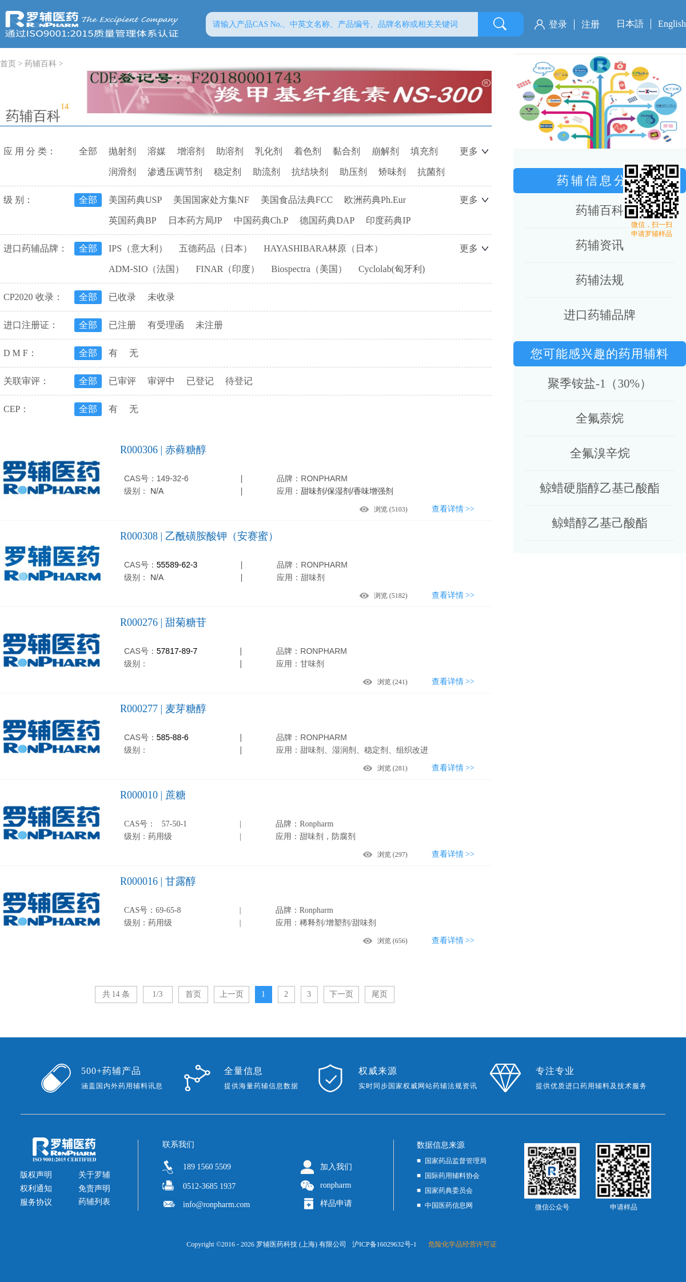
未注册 (209, 325)
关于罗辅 (94, 1175)
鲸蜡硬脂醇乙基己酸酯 (600, 488)
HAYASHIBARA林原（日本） (323, 248)
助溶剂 (230, 151)
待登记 (239, 381)
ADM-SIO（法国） (146, 269)
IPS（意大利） (138, 248)
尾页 (380, 994)
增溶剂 (191, 151)
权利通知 (36, 1188)
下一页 (341, 994)
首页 (193, 994)
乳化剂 (268, 151)
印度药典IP (388, 220)
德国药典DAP (327, 220)
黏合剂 (346, 151)
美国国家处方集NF (211, 200)
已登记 (200, 381)
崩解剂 (385, 151)
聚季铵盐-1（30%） (600, 383)
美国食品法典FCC (297, 200)
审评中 (161, 381)
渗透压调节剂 (174, 172)
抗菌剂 (431, 172)
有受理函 (165, 325)
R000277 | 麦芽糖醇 (163, 708)
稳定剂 (227, 172)
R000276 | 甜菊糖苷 (163, 622)
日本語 (630, 24)
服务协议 (36, 1202)
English (672, 24)
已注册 (122, 325)
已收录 (122, 297)
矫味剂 (392, 172)
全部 (88, 151)
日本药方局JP (195, 220)
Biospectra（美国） (308, 269)
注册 (590, 24)
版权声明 (36, 1175)
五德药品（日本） (215, 248)
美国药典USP (135, 200)
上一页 (232, 994)
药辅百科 (41, 63)
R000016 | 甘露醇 (158, 881)
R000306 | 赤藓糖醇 (163, 450)
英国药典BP (133, 220)
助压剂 (353, 172)
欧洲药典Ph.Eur (375, 200)
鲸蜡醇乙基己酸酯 (600, 523)
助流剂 (266, 172)
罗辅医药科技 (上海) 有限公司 (301, 1244)
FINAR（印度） (228, 269)
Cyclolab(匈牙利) (391, 269)
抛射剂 (122, 151)
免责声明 (94, 1188)
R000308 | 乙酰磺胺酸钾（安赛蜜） (199, 536)
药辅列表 (94, 1201)
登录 (558, 24)
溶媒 (156, 151)
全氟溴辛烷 (600, 453)
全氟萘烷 (600, 418)
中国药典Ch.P (261, 220)
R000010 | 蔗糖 (153, 795)
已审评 (122, 381)
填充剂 (424, 151)
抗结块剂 (310, 172)
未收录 (161, 297)
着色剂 (307, 151)
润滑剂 (122, 172)
